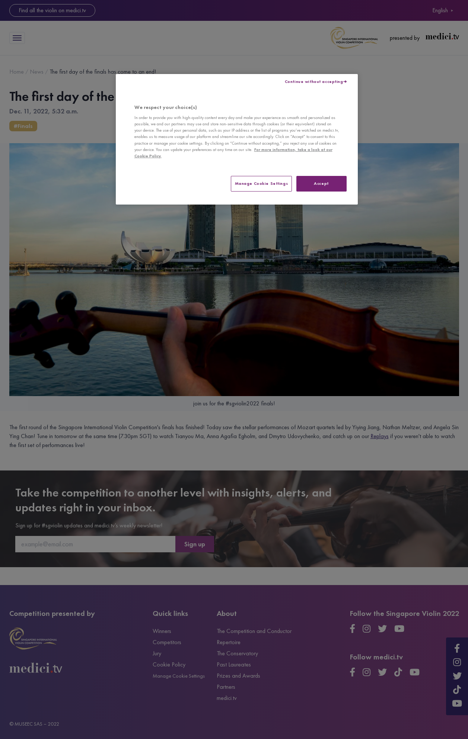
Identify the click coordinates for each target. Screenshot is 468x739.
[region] (237, 139)
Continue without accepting (314, 81)
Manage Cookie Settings (261, 183)
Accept (321, 183)
